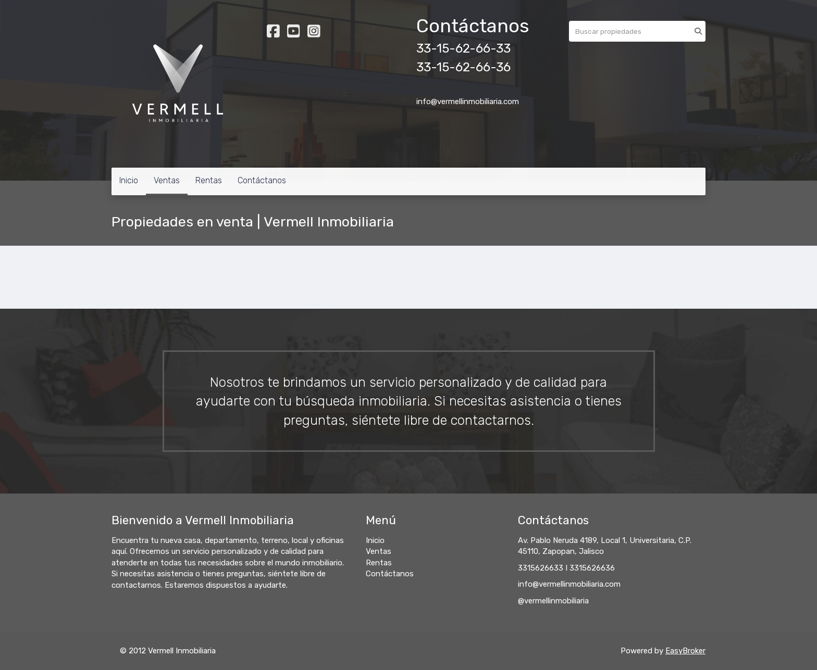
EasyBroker (685, 650)
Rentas (208, 180)
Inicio (128, 180)
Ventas (167, 180)
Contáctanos (262, 180)
